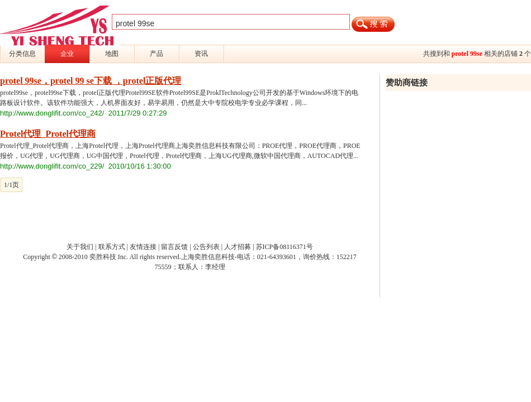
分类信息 (22, 54)
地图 (111, 54)
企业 (67, 54)
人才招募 (237, 247)
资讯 (201, 54)
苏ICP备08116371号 (284, 247)
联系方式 (111, 247)
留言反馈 (174, 247)
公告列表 (206, 247)
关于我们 (80, 247)
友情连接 (143, 247)
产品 (156, 54)
